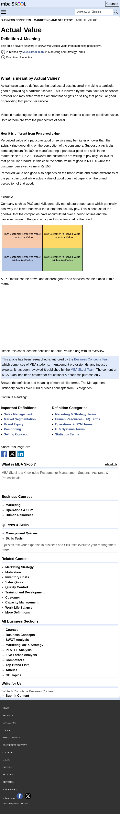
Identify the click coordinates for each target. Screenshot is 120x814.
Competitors (15, 660)
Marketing (13, 505)
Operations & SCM (19, 510)
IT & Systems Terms (70, 429)
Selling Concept (16, 434)
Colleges (8, 752)
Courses (112, 4)
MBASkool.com (20, 803)
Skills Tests (14, 538)
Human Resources (19, 515)
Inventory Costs (17, 577)
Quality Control (16, 587)
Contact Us (9, 723)
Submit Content (17, 695)
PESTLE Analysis (19, 650)
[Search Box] (94, 12)
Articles (11, 670)
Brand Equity (14, 424)
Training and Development (25, 592)
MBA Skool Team (33, 52)
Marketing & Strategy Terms (75, 414)
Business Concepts (20, 635)
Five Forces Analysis (21, 655)
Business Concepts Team (91, 359)
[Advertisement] (60, 68)
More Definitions (17, 612)
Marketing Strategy (19, 567)
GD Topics (13, 675)
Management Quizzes (22, 533)
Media (6, 760)
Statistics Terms (67, 434)
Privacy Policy (11, 737)
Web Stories (10, 789)
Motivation (13, 572)
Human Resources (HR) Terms (77, 419)
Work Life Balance (18, 607)
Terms (6, 730)
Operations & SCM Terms (74, 424)
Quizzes (7, 767)
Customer (12, 597)
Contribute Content (15, 745)
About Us (111, 464)
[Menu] (4, 11)
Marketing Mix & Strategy (24, 645)
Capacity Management (21, 602)
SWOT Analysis (17, 639)
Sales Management (18, 414)
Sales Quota (14, 582)
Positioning (12, 429)
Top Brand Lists (17, 665)
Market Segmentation (20, 419)
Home (6, 708)
